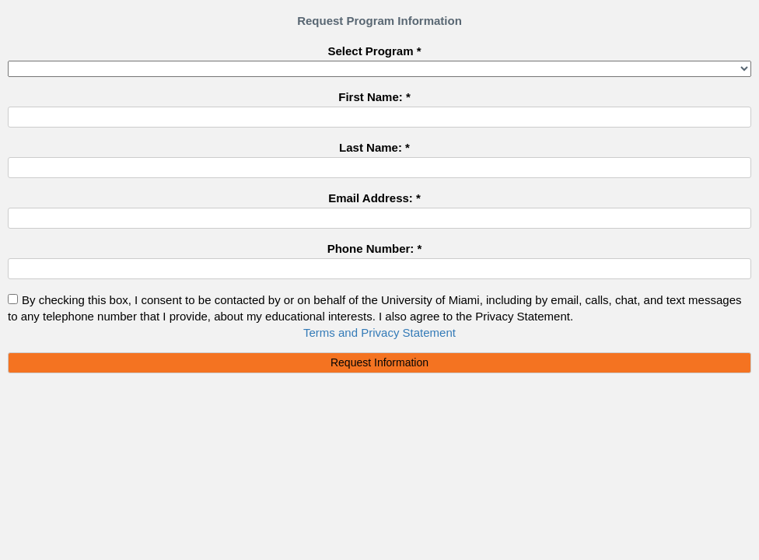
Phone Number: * (374, 248)
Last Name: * (374, 147)
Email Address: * (374, 197)
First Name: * (374, 96)
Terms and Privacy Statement (379, 332)
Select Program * (374, 50)
